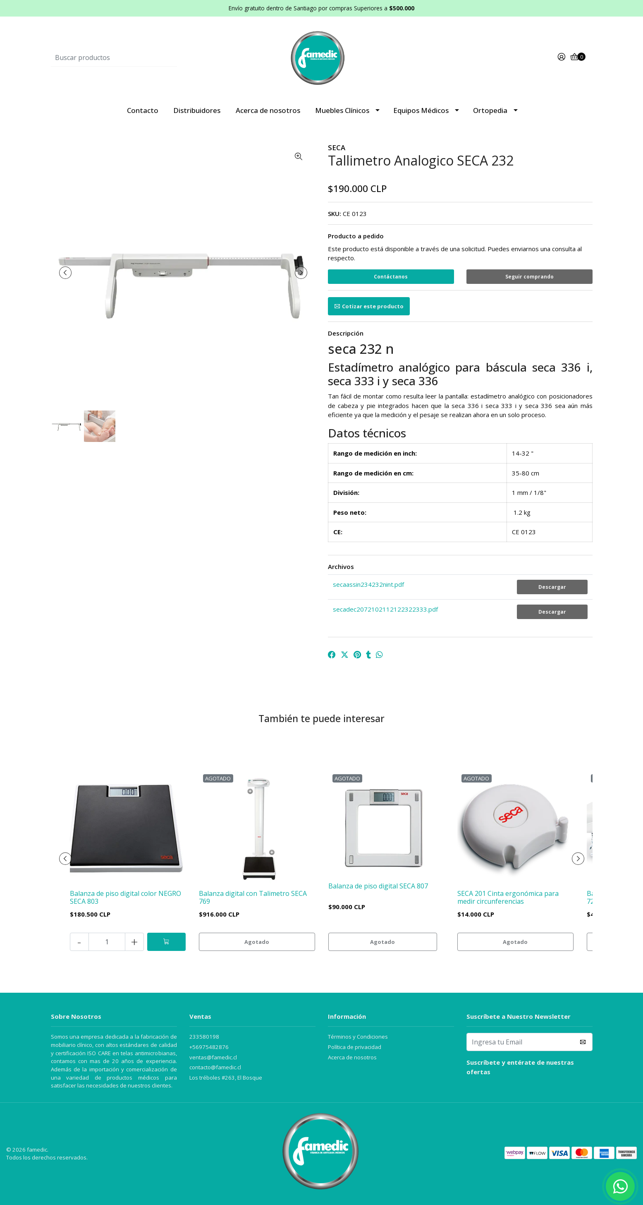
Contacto (142, 110)
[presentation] (65, 272)
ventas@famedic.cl (213, 1057)
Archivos (341, 566)
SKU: (334, 213)
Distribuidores (196, 110)
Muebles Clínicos (342, 110)
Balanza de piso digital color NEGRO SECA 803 (125, 897)
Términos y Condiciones (358, 1036)
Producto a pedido (356, 236)
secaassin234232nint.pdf (368, 584)
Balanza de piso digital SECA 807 (378, 886)
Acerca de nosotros (268, 110)
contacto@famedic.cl (215, 1067)
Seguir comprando (529, 276)
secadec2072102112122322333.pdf (385, 609)
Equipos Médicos (421, 110)
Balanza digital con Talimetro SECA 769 (253, 897)
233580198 (204, 1036)
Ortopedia (490, 110)
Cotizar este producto (369, 306)
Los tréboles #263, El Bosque (225, 1077)
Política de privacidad (354, 1047)
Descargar (552, 586)
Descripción (345, 333)
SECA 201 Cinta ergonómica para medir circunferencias (508, 897)
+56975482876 (209, 1047)
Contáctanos (391, 276)
